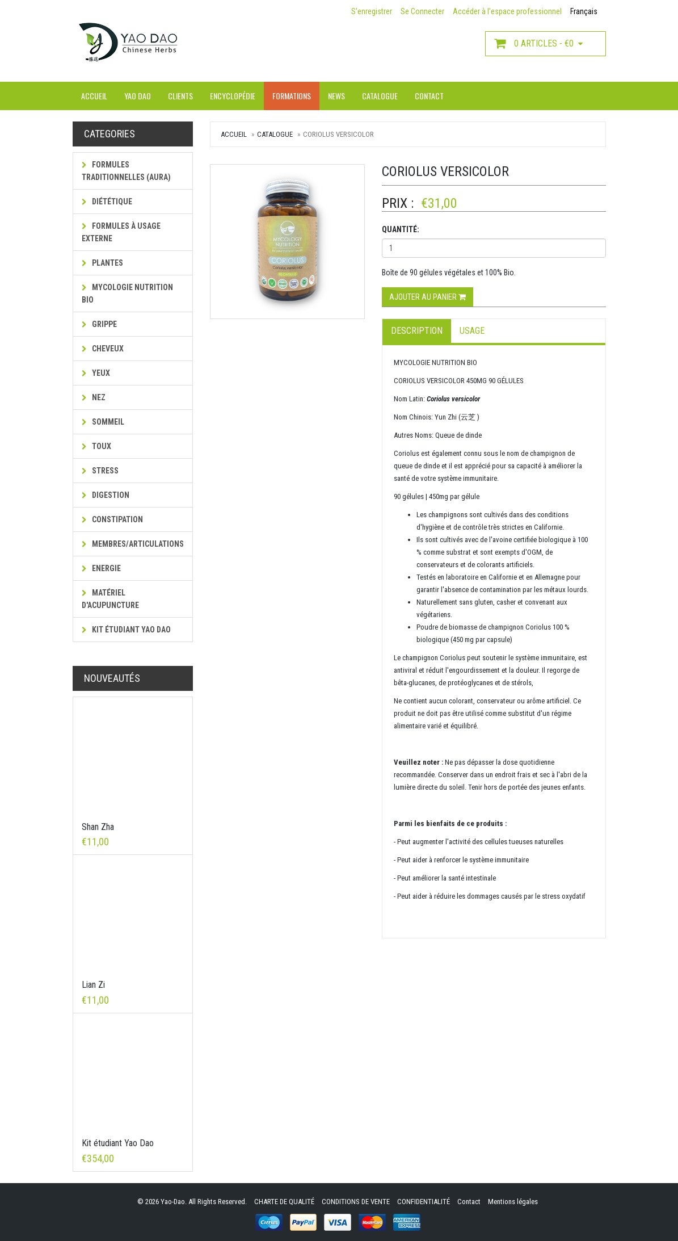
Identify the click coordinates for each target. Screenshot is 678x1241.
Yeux (96, 373)
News (336, 96)
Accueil (94, 96)
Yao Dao (137, 96)
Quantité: (400, 229)
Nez (94, 397)
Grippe (99, 324)
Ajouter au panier (427, 296)
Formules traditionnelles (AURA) (126, 171)
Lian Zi (93, 984)
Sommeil (103, 421)
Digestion (105, 495)
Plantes (102, 262)
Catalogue (380, 96)
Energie (101, 568)
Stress (100, 470)
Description (417, 330)
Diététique (107, 201)
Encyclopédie (232, 96)
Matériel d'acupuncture (110, 599)
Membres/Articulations (133, 543)
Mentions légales (513, 1201)
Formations (291, 96)
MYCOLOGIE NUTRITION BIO (127, 293)
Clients (180, 96)
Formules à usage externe (121, 232)
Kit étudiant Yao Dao (126, 629)
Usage (472, 330)
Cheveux (103, 348)
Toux (96, 446)
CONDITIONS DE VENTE (356, 1201)
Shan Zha (98, 826)
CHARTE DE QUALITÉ (284, 1201)
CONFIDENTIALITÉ (423, 1201)
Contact (429, 96)
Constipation (112, 519)
